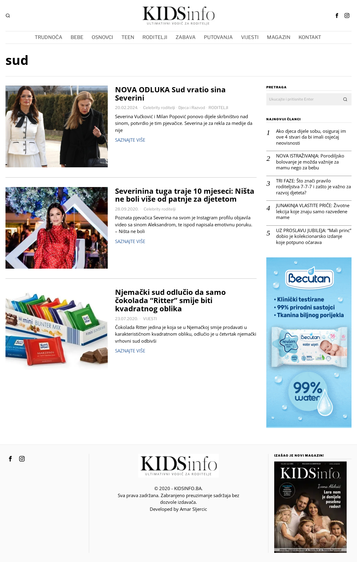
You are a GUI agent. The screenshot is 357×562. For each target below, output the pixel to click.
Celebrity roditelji (159, 107)
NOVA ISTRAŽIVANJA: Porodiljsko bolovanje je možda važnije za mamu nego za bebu (310, 162)
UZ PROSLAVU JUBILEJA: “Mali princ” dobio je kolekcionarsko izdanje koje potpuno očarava (313, 236)
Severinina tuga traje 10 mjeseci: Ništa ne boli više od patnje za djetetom (184, 195)
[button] (345, 99)
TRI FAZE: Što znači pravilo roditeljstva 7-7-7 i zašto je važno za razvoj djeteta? (313, 187)
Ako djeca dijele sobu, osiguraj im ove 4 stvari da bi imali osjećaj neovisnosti (311, 137)
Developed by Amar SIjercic (178, 509)
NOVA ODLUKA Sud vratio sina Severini (170, 94)
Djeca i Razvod (191, 107)
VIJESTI (150, 318)
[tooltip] (336, 15)
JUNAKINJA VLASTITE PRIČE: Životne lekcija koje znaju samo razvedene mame (312, 211)
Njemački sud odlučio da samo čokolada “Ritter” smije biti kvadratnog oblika (170, 300)
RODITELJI (218, 107)
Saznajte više (130, 140)
